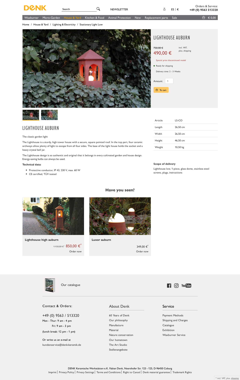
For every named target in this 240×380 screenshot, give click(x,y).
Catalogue (168, 325)
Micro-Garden (51, 17)
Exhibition (169, 330)
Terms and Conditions (109, 372)
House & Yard (72, 17)
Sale (174, 17)
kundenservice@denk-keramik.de (61, 345)
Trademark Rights (182, 372)
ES (175, 9)
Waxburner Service (174, 335)
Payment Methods (173, 315)
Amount (158, 81)
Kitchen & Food (94, 17)
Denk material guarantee (156, 372)
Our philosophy (118, 320)
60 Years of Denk (119, 315)
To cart (161, 90)
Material (113, 330)
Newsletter (119, 9)
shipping (187, 50)
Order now (75, 251)
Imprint (52, 372)
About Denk (119, 306)
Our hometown (118, 340)
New (138, 17)
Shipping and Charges (175, 320)
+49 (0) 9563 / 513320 (60, 315)
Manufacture (116, 325)
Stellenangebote (118, 349)
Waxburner (31, 17)
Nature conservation (121, 335)
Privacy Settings (85, 372)
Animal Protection (119, 17)
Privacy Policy (66, 372)
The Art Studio (118, 345)
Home (25, 24)
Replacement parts (156, 17)
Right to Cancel (131, 372)
